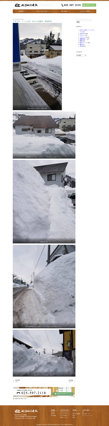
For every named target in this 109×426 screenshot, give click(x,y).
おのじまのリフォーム (65, 413)
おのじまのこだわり (43, 11)
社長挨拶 (53, 412)
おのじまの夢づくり (64, 415)
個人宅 (74, 415)
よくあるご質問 (85, 11)
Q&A (83, 412)
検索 (78, 22)
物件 (81, 44)
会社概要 (21, 11)
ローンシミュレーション (87, 415)
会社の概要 (53, 415)
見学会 (82, 46)
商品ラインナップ (64, 417)
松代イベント (84, 42)
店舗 (73, 417)
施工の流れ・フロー (86, 413)
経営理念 (53, 413)
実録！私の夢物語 (76, 413)
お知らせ (82, 33)
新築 (81, 40)
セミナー (82, 35)
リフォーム (83, 37)
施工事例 (65, 11)
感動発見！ (83, 39)
